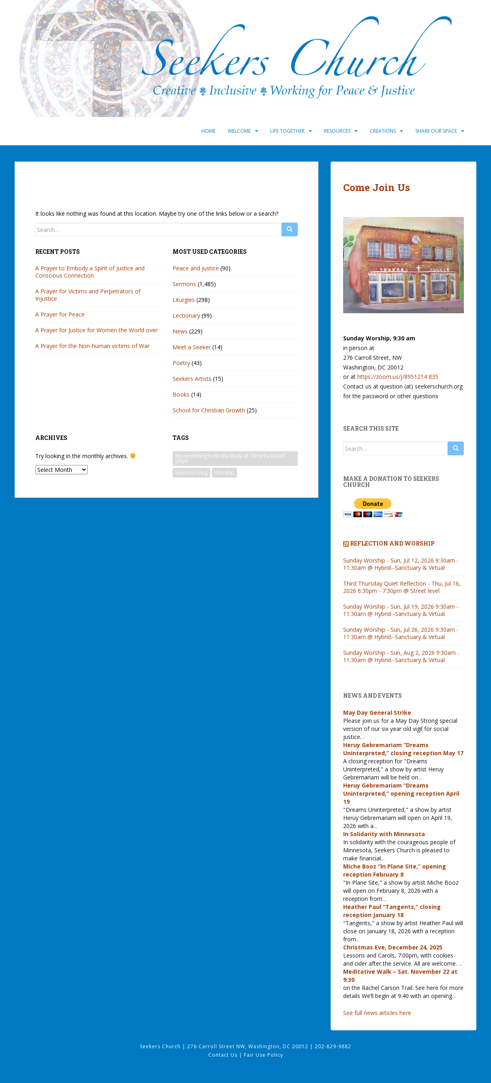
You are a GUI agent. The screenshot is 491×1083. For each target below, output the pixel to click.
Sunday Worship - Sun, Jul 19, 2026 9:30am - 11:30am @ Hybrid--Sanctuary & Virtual (401, 610)
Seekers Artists (192, 378)
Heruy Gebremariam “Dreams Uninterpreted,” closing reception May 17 (403, 749)
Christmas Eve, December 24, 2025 (392, 947)
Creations (383, 130)
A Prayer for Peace (60, 314)
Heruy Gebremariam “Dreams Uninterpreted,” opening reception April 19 (401, 793)
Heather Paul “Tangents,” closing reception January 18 (392, 911)
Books (181, 394)
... (363, 737)
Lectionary (186, 315)
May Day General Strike (377, 712)
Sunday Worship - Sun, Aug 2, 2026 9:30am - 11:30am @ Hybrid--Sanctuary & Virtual (401, 656)
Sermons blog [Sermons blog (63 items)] (191, 472)
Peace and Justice (196, 268)
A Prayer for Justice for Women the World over (96, 330)
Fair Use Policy (263, 1054)
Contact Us (223, 1054)
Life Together (287, 130)
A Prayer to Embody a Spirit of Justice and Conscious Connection (90, 271)
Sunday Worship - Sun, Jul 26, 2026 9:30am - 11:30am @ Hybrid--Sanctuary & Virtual (401, 633)
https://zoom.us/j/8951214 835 (397, 376)
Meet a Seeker (192, 347)
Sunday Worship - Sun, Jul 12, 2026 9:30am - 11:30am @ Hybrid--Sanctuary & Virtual (401, 563)
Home (208, 130)
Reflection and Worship (392, 543)
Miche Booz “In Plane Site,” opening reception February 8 (394, 870)
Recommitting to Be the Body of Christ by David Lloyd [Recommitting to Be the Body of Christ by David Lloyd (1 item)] (229, 458)
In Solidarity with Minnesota (384, 834)
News (180, 331)
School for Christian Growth (209, 410)
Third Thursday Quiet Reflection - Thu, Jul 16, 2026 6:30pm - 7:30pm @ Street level (402, 587)
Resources (337, 130)
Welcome (239, 130)
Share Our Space (436, 130)
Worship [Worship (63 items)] (224, 472)
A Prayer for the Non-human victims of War (92, 346)
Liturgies (184, 300)
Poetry (181, 363)
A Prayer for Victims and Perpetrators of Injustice (88, 294)
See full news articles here (377, 1013)
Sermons (184, 284)
